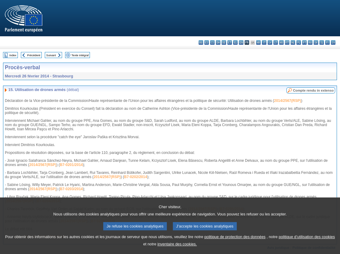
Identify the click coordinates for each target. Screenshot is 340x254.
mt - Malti (287, 42)
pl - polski (298, 42)
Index (12, 55)
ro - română (310, 42)
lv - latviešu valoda (270, 42)
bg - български (201, 42)
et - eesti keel (229, 42)
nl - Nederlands (293, 42)
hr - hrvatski (258, 42)
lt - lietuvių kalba (275, 42)
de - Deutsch (224, 42)
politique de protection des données (235, 240)
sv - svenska (333, 42)
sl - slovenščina (321, 42)
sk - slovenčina (316, 42)
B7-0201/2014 (71, 165)
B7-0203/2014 (71, 189)
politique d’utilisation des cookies (307, 240)
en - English (241, 42)
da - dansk (218, 42)
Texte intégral (80, 55)
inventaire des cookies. (177, 247)
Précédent (34, 55)
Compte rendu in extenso (313, 90)
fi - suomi (327, 42)
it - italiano (264, 42)
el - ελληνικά (235, 42)
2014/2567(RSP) (287, 101)
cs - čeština (212, 42)
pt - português (304, 42)
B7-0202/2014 (135, 177)
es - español (206, 42)
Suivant (51, 55)
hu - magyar (281, 42)
